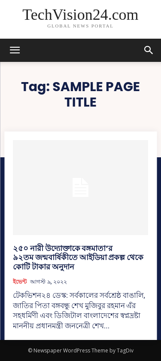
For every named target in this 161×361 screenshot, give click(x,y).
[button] (149, 50)
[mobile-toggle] (14, 50)
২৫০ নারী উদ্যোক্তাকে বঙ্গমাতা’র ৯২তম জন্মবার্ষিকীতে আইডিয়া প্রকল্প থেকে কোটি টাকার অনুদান (78, 257)
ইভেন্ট (20, 281)
